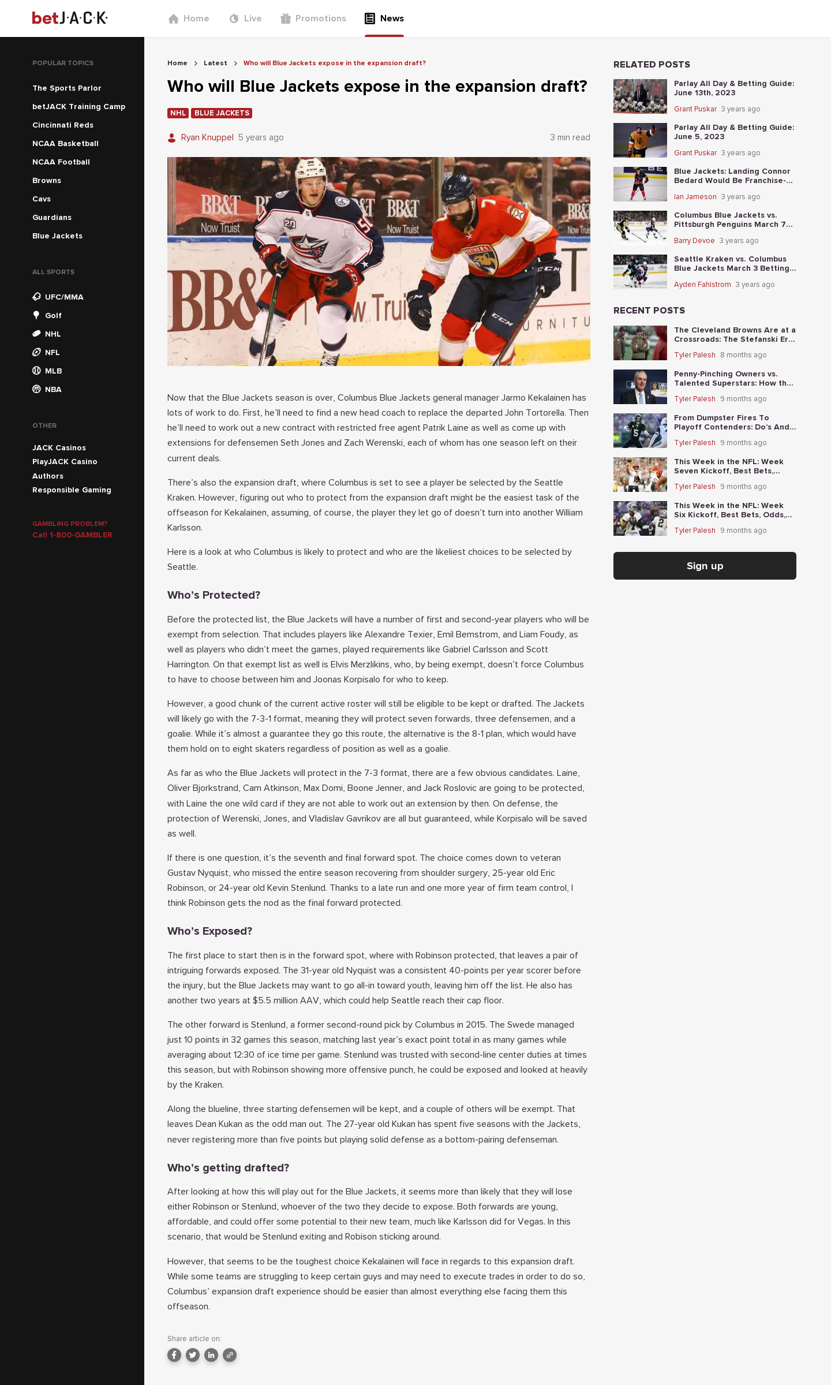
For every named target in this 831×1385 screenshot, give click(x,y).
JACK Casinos (59, 448)
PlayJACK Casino (65, 461)
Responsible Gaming (71, 490)
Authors (47, 476)
